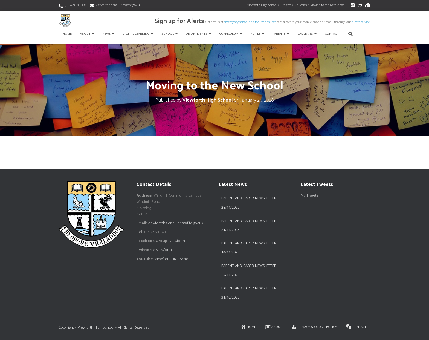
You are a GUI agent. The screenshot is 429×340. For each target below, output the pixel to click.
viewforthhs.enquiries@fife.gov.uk (118, 5)
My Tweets (309, 196)
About (87, 34)
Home (67, 34)
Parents (281, 34)
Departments (198, 34)
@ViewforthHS (164, 250)
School (169, 34)
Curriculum (230, 34)
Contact (332, 34)
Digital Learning (138, 34)
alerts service (361, 22)
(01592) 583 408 (75, 5)
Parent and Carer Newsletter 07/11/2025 (248, 270)
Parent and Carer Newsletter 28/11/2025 (248, 203)
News (108, 34)
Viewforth (177, 241)
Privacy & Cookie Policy (314, 327)
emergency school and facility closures (250, 22)
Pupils (257, 34)
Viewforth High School (173, 259)
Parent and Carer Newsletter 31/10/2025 (248, 293)
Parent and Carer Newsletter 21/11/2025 (248, 226)
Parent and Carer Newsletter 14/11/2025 (248, 248)
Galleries (307, 34)
